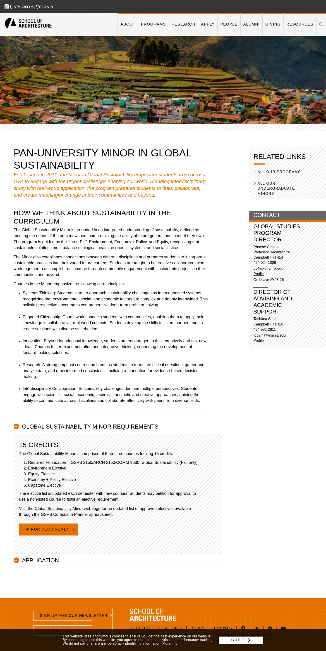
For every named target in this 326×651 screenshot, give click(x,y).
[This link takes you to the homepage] (28, 24)
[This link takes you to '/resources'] (299, 24)
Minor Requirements (51, 529)
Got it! (239, 640)
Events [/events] (223, 628)
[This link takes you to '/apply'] (207, 24)
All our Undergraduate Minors (276, 189)
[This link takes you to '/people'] (228, 24)
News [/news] (198, 628)
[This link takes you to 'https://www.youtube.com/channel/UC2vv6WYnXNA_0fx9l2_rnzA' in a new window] (283, 628)
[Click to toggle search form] (321, 24)
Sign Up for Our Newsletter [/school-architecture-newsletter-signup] (66, 616)
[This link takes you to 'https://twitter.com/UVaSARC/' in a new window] (257, 628)
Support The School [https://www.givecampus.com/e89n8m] (155, 628)
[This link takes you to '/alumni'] (251, 24)
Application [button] (40, 560)
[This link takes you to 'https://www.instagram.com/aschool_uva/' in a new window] (270, 628)
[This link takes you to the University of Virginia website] (29, 6)
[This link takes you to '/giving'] (272, 24)
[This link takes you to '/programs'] (153, 24)
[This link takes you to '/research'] (183, 24)
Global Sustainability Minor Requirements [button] (90, 426)
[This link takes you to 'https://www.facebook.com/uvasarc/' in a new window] (243, 628)
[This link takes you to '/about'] (127, 24)
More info (169, 643)
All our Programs (279, 172)
